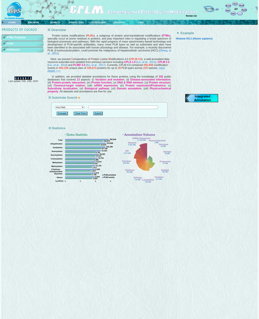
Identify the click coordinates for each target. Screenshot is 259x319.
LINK (141, 22)
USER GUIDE (98, 22)
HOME (12, 22)
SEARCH (55, 22)
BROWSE (33, 22)
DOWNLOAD (76, 22)
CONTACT (119, 22)
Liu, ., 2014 (57, 65)
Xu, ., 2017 (96, 65)
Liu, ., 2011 (146, 62)
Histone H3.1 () (194, 38)
